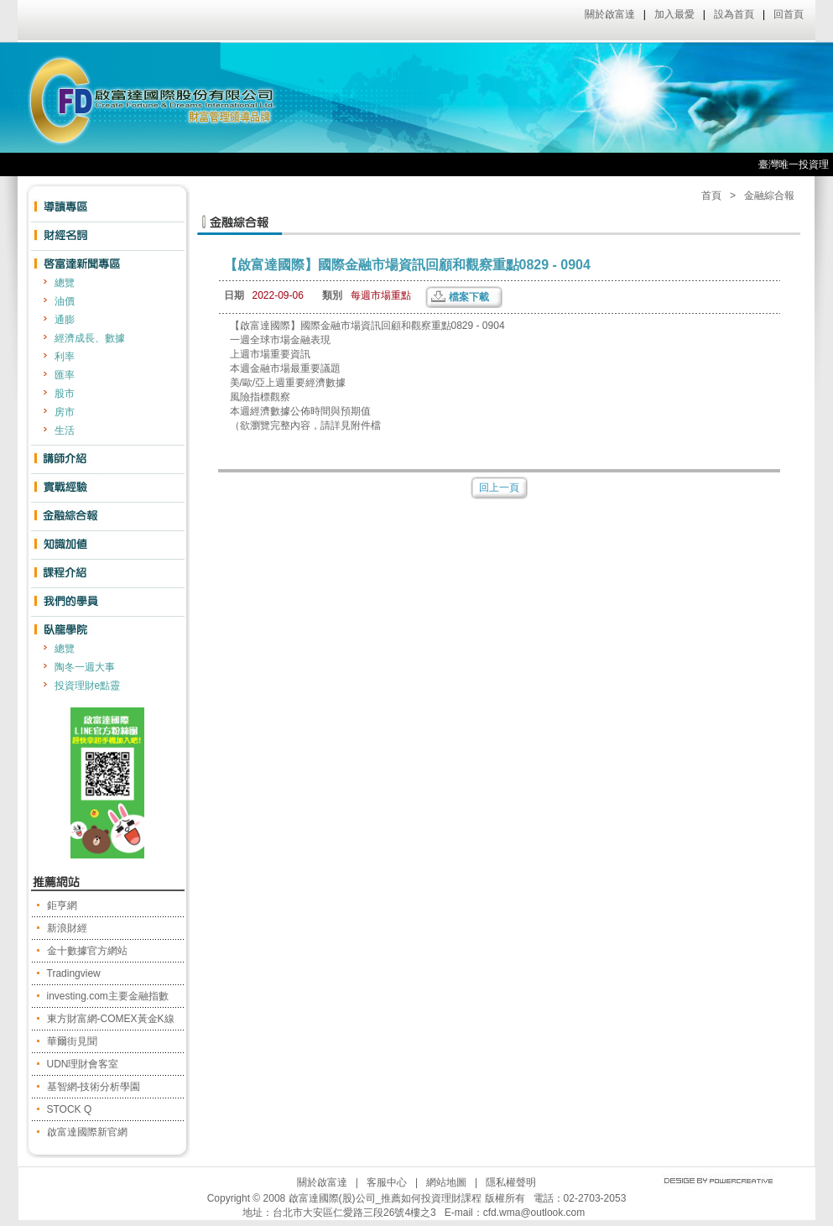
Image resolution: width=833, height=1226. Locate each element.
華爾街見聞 (72, 1041)
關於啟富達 (610, 14)
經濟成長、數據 (90, 338)
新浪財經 (67, 928)
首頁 (711, 195)
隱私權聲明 (511, 1182)
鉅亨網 (62, 905)
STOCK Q (69, 1109)
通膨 (65, 320)
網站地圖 (446, 1182)
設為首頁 (734, 14)
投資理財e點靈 (88, 685)
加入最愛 (674, 14)
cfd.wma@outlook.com (534, 1212)
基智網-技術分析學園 (94, 1087)
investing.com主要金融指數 (108, 996)
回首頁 (788, 14)
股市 (65, 393)
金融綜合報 (769, 195)
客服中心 (387, 1182)
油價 (65, 301)
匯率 (65, 375)
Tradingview (74, 973)
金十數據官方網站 (87, 951)
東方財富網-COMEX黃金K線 (110, 1019)
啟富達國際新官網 (87, 1132)
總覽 (65, 283)
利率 (65, 357)
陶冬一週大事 (85, 667)
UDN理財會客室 (83, 1064)
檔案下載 (469, 297)
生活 (65, 430)
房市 (65, 412)
